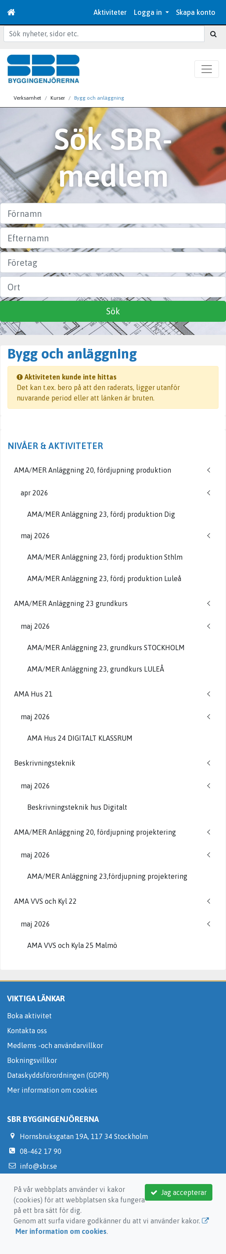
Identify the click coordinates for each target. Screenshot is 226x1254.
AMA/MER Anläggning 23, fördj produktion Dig (101, 514)
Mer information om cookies (52, 1090)
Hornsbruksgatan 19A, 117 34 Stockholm (84, 1136)
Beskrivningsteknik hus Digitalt (77, 807)
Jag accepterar (179, 1192)
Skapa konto (195, 12)
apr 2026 (34, 493)
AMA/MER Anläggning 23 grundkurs (71, 603)
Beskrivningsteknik (44, 763)
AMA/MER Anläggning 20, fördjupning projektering (95, 832)
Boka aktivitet (29, 1016)
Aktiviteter (110, 12)
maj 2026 (35, 536)
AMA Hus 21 (33, 694)
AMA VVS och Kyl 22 (45, 901)
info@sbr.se (38, 1166)
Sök (113, 311)
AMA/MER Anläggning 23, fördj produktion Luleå (104, 578)
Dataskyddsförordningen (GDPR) (58, 1075)
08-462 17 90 (40, 1151)
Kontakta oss (27, 1031)
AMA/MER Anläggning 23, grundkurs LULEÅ (95, 669)
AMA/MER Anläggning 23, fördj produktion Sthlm (105, 557)
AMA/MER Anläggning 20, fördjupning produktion (92, 470)
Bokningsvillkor (32, 1060)
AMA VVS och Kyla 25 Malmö (72, 945)
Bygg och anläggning (99, 98)
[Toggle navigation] (206, 69)
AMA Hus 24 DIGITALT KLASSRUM (80, 738)
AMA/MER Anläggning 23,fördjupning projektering (107, 876)
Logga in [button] (149, 12)
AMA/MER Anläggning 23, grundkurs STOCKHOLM (106, 647)
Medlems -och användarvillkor (55, 1045)
